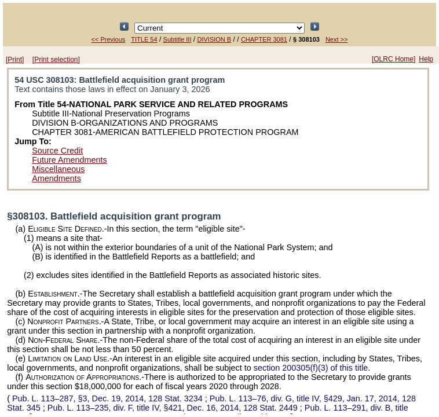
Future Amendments (69, 159)
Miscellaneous (58, 169)
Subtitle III (177, 39)
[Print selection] (56, 60)
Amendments (56, 178)
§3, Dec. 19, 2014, (107, 398)
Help (426, 59)
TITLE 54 (144, 39)
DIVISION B (214, 39)
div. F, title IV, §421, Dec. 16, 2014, (173, 407)
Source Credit (57, 150)
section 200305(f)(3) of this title (311, 367)
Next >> (336, 39)
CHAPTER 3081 (264, 39)
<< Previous (109, 39)
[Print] (15, 60)
